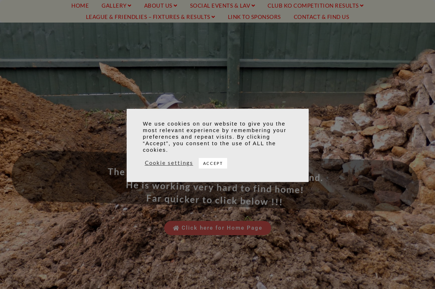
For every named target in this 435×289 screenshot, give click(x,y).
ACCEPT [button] (213, 163)
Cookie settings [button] (169, 163)
